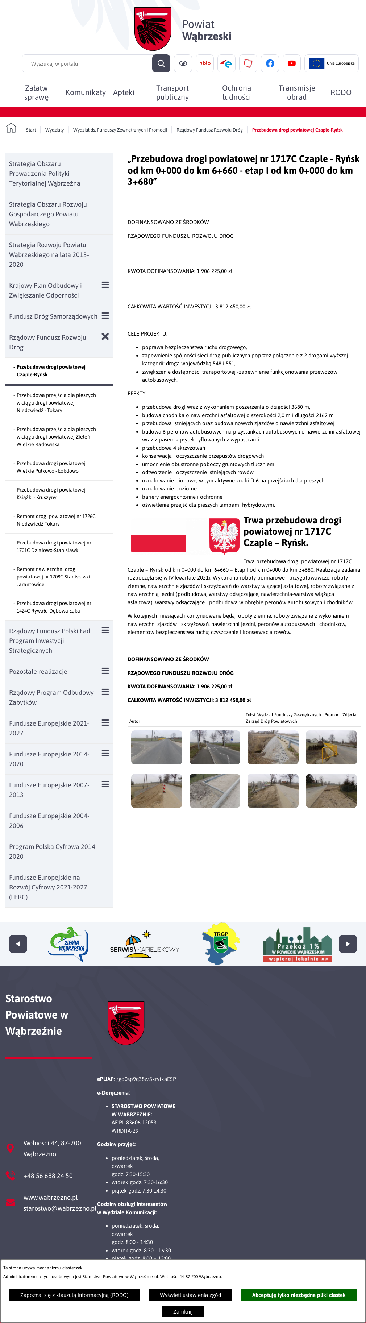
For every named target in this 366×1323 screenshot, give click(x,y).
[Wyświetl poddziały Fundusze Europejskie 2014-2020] (105, 753)
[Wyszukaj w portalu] (96, 63)
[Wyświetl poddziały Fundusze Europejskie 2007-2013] (105, 784)
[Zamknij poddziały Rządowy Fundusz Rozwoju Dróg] (105, 337)
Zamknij (183, 1312)
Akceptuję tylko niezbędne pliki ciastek (299, 1295)
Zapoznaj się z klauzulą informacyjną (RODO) (74, 1295)
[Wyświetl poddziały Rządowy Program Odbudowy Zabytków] (105, 692)
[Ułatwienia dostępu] (183, 63)
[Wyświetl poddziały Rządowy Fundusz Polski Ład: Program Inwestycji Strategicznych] (105, 630)
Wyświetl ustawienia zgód (190, 1295)
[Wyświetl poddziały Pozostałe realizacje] (105, 671)
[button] (185, 552)
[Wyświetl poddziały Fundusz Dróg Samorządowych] (105, 316)
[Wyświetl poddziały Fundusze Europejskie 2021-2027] (105, 723)
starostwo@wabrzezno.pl (60, 1208)
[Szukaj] (161, 63)
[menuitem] (36, 92)
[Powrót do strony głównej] (20, 128)
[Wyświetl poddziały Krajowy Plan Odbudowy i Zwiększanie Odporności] (105, 285)
